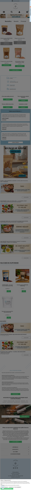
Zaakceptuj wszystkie (7, 488)
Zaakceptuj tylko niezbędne (15, 487)
